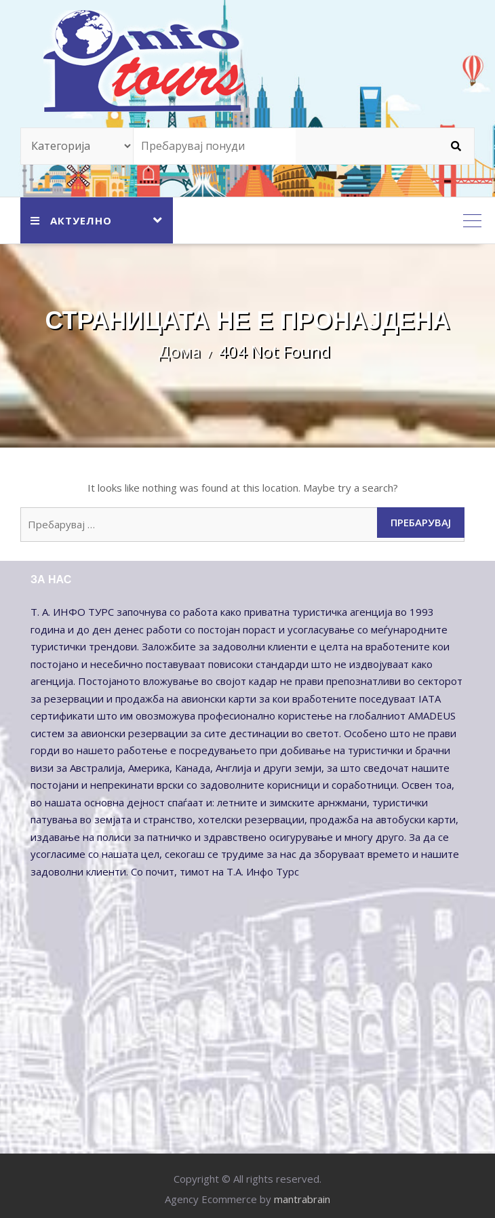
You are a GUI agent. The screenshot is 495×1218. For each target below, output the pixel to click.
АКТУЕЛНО (71, 220)
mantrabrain (302, 1199)
